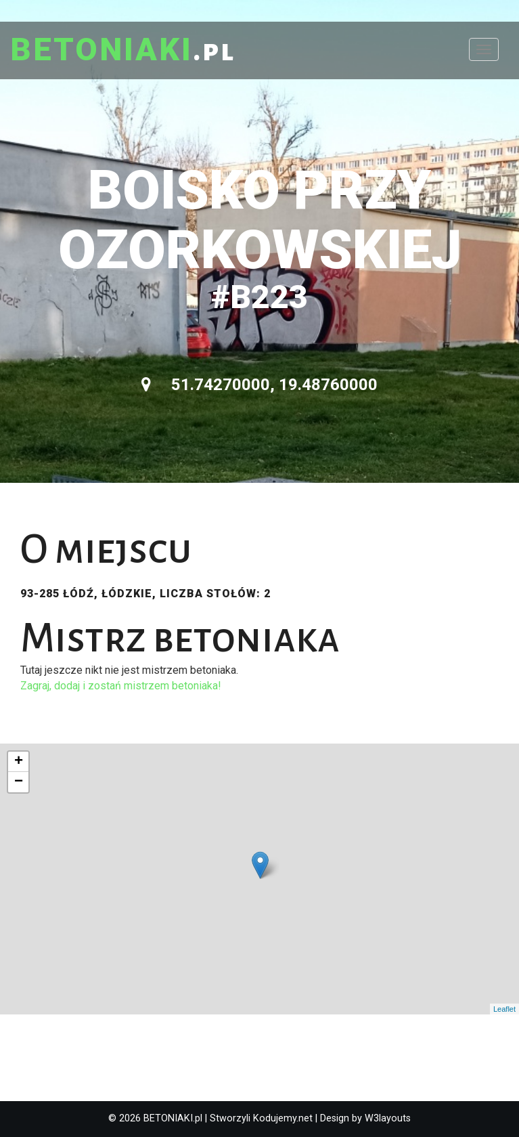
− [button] (18, 782)
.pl (122, 50)
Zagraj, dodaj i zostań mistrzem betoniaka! (120, 685)
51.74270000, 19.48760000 (259, 384)
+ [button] (18, 762)
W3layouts (388, 1118)
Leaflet (504, 1009)
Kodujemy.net (283, 1118)
